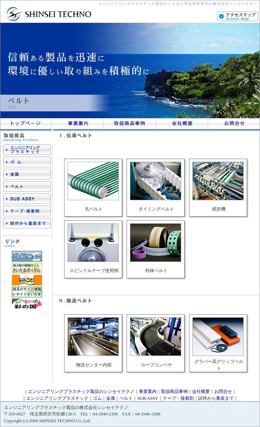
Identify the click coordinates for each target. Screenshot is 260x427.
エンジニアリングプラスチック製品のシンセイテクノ (81, 391)
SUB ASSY (147, 398)
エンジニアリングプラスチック (57, 398)
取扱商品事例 (174, 391)
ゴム (97, 398)
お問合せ (223, 391)
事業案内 (148, 391)
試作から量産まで (216, 398)
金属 (110, 398)
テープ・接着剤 (178, 398)
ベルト (126, 398)
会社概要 (201, 391)
